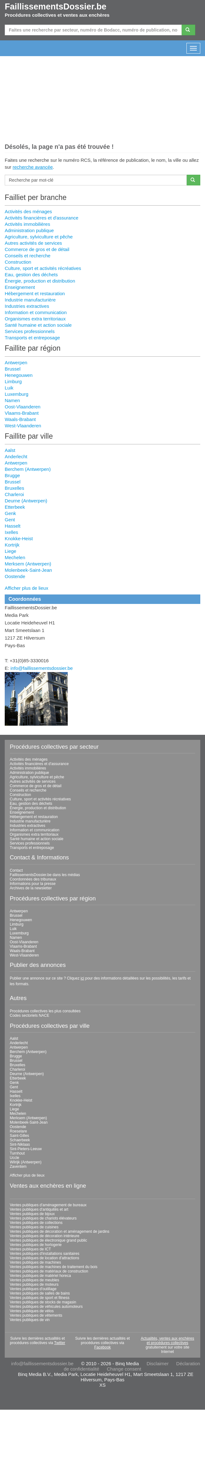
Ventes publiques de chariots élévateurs (43, 1218)
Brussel (12, 369)
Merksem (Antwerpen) (28, 563)
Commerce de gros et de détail (37, 249)
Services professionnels (29, 331)
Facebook (102, 1347)
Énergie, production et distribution (40, 281)
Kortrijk (12, 544)
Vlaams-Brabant (22, 413)
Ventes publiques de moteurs (34, 1284)
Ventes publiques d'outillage (33, 1289)
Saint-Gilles (19, 1135)
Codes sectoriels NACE (29, 1015)
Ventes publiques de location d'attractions (44, 1258)
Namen (12, 400)
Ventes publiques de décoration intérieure (44, 1236)
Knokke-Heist (19, 538)
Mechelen (15, 557)
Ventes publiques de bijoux (32, 1214)
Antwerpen (16, 362)
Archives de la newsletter (31, 888)
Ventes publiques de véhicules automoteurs (46, 1306)
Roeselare (18, 1131)
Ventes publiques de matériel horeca (40, 1275)
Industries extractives (27, 306)
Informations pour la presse (32, 883)
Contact (16, 870)
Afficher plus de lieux (26, 588)
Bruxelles (14, 488)
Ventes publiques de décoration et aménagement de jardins (59, 1231)
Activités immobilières (27, 224)
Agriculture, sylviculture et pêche (39, 236)
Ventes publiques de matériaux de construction (49, 1271)
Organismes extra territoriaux (35, 318)
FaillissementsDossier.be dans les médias (45, 875)
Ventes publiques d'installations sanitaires (44, 1253)
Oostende (15, 576)
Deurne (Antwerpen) (26, 500)
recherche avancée (33, 167)
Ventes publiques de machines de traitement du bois (53, 1267)
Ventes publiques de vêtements (36, 1315)
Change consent (124, 1369)
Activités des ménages (28, 211)
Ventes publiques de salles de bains (40, 1293)
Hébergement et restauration (35, 293)
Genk (10, 513)
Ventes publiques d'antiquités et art (39, 1209)
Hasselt (12, 526)
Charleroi (14, 494)
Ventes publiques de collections (36, 1222)
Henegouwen (18, 375)
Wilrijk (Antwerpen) (26, 1162)
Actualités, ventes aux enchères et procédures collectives (167, 1340)
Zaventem (18, 1166)
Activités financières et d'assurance (41, 217)
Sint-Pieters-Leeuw (26, 1149)
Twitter (59, 1343)
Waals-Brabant (20, 419)
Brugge (12, 475)
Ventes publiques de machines (35, 1262)
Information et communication (36, 312)
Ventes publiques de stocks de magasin (43, 1302)
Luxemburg (16, 394)
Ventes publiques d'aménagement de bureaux (48, 1205)
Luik (9, 387)
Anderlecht (16, 456)
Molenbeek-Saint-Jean (28, 570)
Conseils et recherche (27, 255)
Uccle (14, 1158)
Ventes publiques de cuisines (34, 1227)
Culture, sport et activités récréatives (43, 268)
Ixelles (11, 532)
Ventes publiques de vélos (32, 1311)
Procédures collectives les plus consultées (45, 1011)
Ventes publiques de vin (30, 1320)
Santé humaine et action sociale (38, 325)
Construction (18, 262)
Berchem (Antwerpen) (28, 469)
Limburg (13, 381)
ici (82, 978)
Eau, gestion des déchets (31, 274)
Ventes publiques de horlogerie (36, 1245)
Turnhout (17, 1153)
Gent (10, 519)
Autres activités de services (33, 243)
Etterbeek (15, 507)
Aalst (10, 450)
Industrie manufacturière (30, 299)
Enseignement (20, 287)
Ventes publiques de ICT (30, 1249)
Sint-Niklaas (20, 1144)
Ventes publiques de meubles (34, 1280)
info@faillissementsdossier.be (41, 668)
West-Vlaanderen (23, 425)
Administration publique (29, 230)
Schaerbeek (20, 1140)
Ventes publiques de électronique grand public (48, 1240)
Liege (10, 551)
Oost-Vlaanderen (22, 406)
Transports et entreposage (32, 337)
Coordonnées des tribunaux (33, 879)
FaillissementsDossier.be (55, 6)
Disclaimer (157, 1363)
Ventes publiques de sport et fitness (39, 1298)
